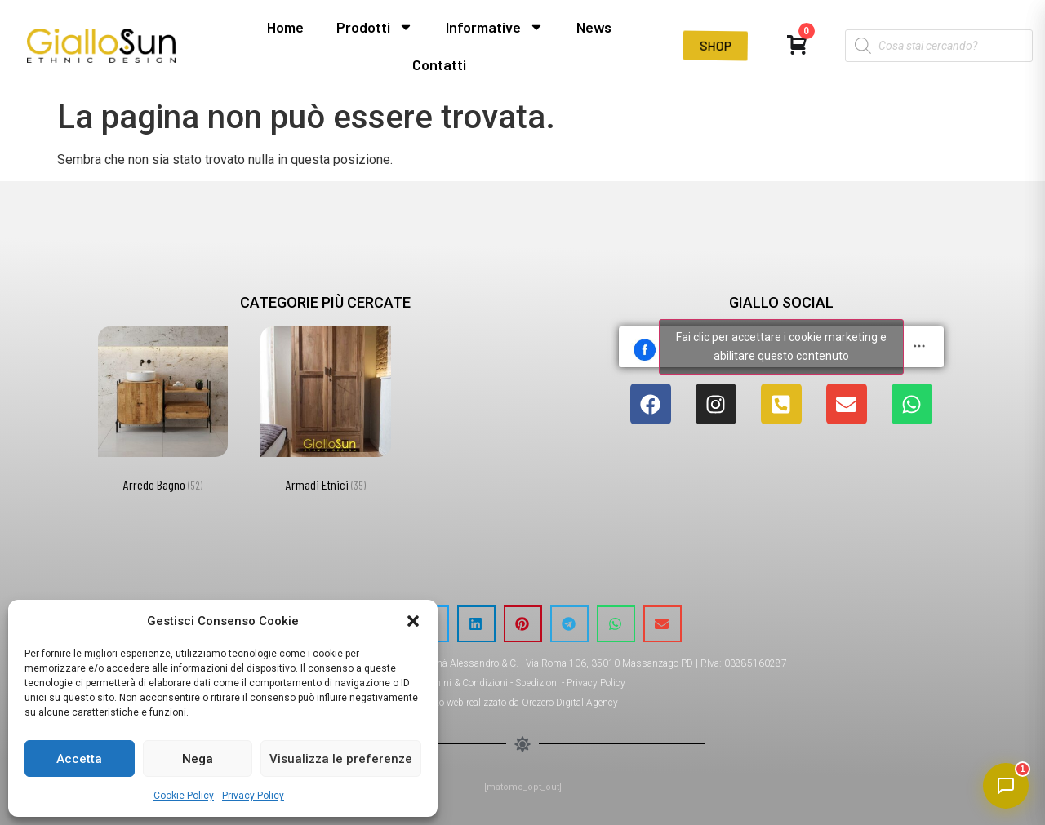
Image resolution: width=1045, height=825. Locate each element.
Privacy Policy (253, 795)
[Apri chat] (1006, 786)
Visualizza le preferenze (340, 759)
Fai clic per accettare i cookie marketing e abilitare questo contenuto (781, 346)
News (593, 27)
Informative (495, 26)
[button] (413, 621)
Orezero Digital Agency (570, 702)
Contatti (439, 64)
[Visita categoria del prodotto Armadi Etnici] (325, 412)
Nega (197, 759)
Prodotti (374, 26)
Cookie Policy (183, 795)
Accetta (79, 759)
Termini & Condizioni (464, 683)
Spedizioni (537, 683)
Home (285, 27)
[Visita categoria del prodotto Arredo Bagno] (163, 412)
